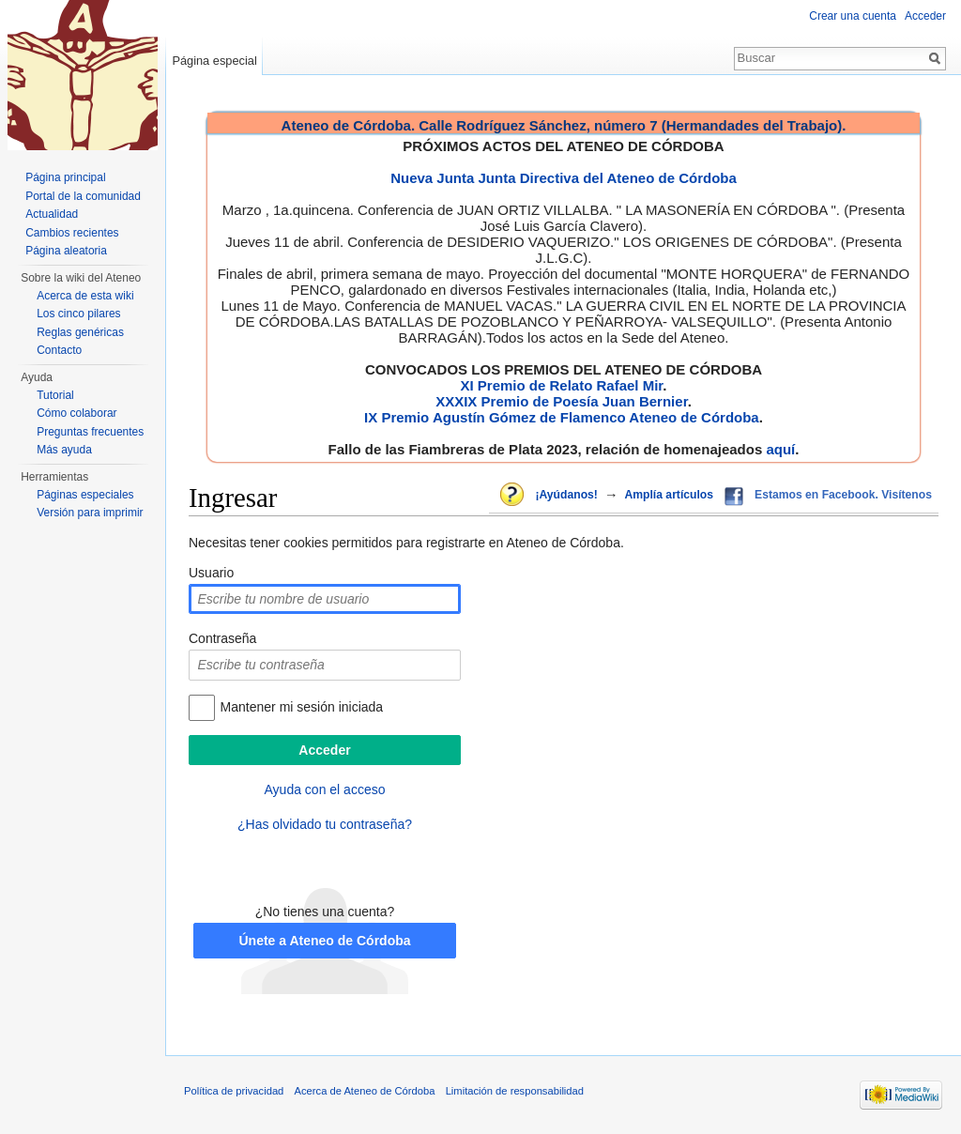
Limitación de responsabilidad (515, 1090)
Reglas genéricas (80, 332)
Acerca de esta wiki (85, 295)
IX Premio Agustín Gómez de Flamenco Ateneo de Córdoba (561, 417)
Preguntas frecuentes (90, 431)
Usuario (211, 572)
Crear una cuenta (852, 16)
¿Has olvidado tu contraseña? (324, 824)
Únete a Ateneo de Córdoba (324, 940)
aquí (780, 449)
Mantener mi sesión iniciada (302, 706)
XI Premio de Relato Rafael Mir (561, 385)
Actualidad (51, 214)
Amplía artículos (668, 494)
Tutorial (55, 395)
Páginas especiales (85, 494)
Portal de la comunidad (83, 196)
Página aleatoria (66, 250)
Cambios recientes (71, 232)
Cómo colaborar (76, 413)
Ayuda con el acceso (325, 789)
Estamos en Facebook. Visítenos (843, 494)
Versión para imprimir (90, 512)
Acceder (925, 16)
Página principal (65, 177)
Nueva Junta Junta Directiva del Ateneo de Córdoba (563, 178)
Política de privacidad (233, 1090)
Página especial (214, 61)
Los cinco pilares (78, 313)
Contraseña (222, 638)
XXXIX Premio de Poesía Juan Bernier (561, 401)
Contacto (59, 350)
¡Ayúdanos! (566, 494)
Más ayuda (64, 449)
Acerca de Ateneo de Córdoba (365, 1090)
